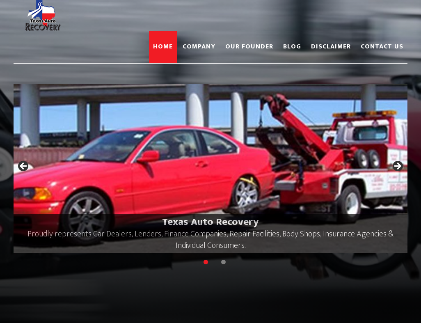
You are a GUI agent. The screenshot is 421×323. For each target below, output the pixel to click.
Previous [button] (24, 166)
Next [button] (397, 166)
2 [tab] (223, 262)
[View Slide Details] (210, 168)
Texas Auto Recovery (87, 15)
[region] (210, 168)
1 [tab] (206, 262)
